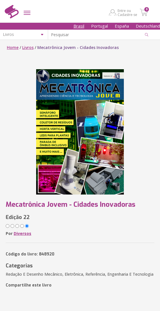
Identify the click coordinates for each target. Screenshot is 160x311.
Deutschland (148, 26)
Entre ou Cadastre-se (127, 12)
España (122, 26)
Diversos (22, 233)
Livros (28, 47)
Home (13, 47)
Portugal (99, 26)
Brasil (78, 26)
